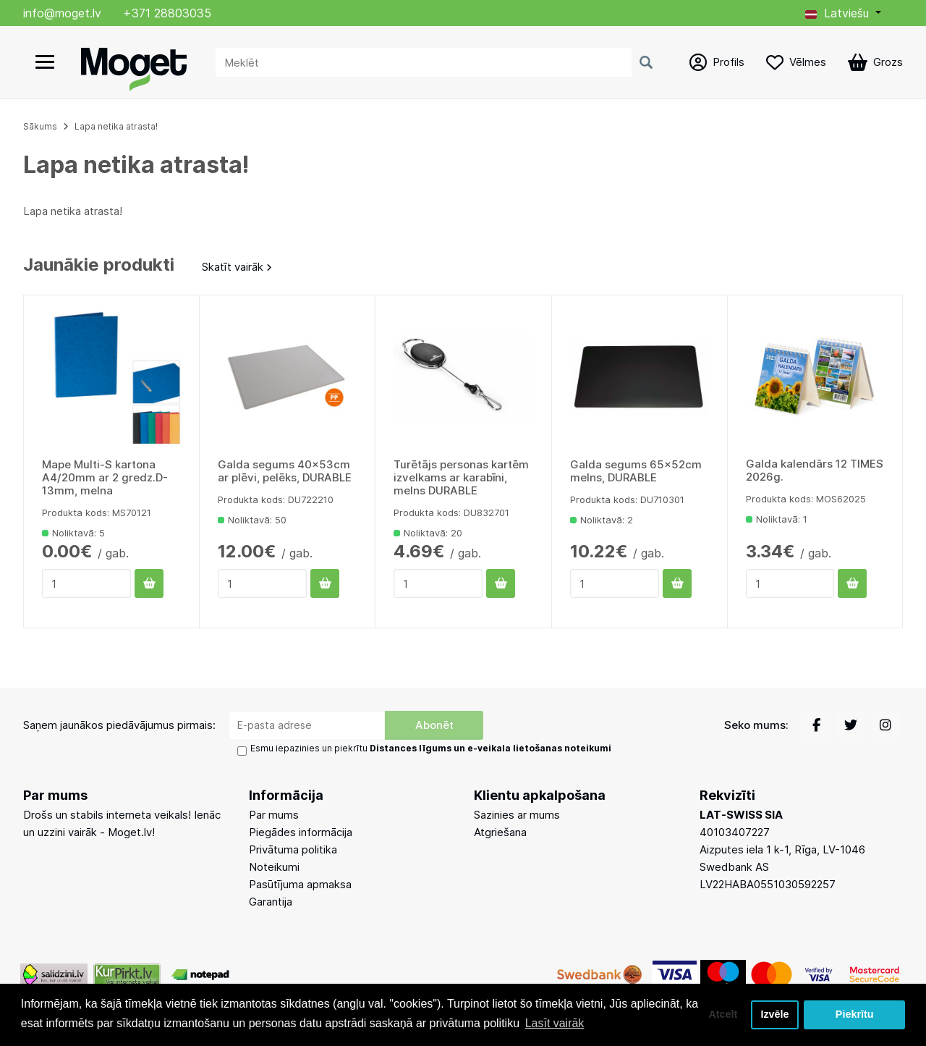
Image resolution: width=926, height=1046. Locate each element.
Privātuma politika (293, 849)
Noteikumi (274, 867)
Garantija (270, 901)
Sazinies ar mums (517, 815)
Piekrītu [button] (855, 1015)
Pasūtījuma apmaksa (300, 884)
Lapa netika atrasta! (116, 126)
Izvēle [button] (774, 1015)
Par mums (274, 815)
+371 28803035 (167, 13)
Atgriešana (500, 832)
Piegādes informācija (300, 832)
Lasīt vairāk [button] (555, 1023)
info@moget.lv (62, 13)
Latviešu (837, 13)
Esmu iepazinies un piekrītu (430, 748)
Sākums (40, 126)
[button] (843, 13)
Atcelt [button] (722, 1015)
